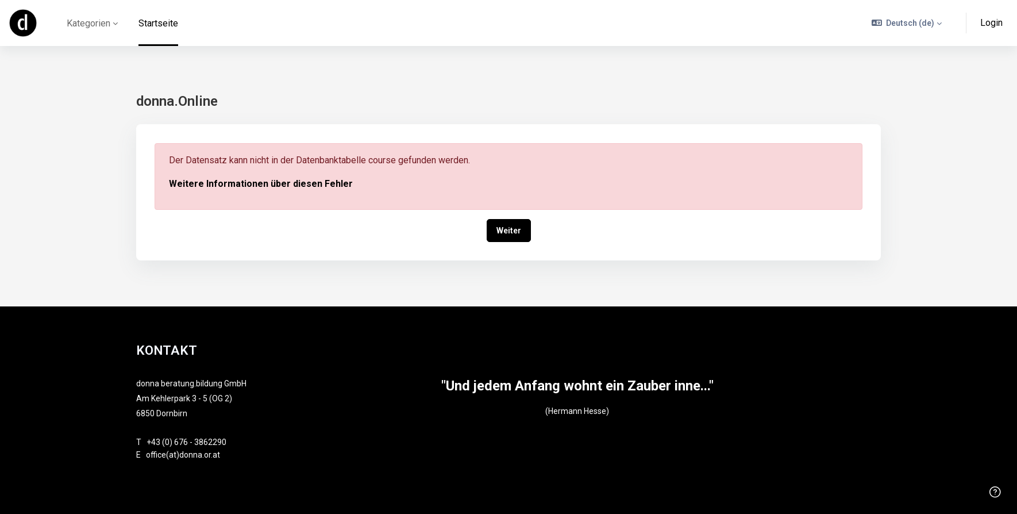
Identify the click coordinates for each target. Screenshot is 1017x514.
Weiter (508, 230)
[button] (907, 23)
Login (991, 22)
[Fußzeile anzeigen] (995, 492)
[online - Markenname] (23, 23)
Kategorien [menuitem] (88, 23)
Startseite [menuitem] (158, 23)
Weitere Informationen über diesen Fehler (261, 183)
